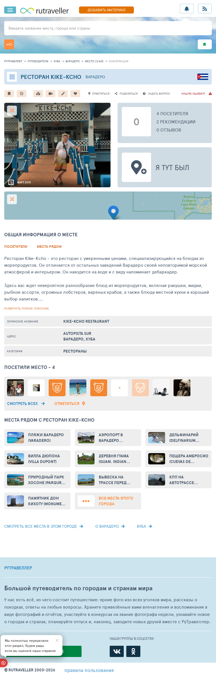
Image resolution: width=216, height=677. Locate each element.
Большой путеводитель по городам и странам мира (78, 588)
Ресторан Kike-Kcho (51, 77)
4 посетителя (172, 113)
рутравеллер (13, 61)
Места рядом (49, 246)
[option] (57, 145)
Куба (57, 61)
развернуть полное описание (26, 308)
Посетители (15, 246)
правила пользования (89, 670)
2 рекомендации (175, 121)
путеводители (38, 61)
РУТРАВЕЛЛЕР (18, 568)
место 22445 (94, 61)
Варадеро (73, 61)
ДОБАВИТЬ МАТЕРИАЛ (106, 9)
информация (118, 61)
